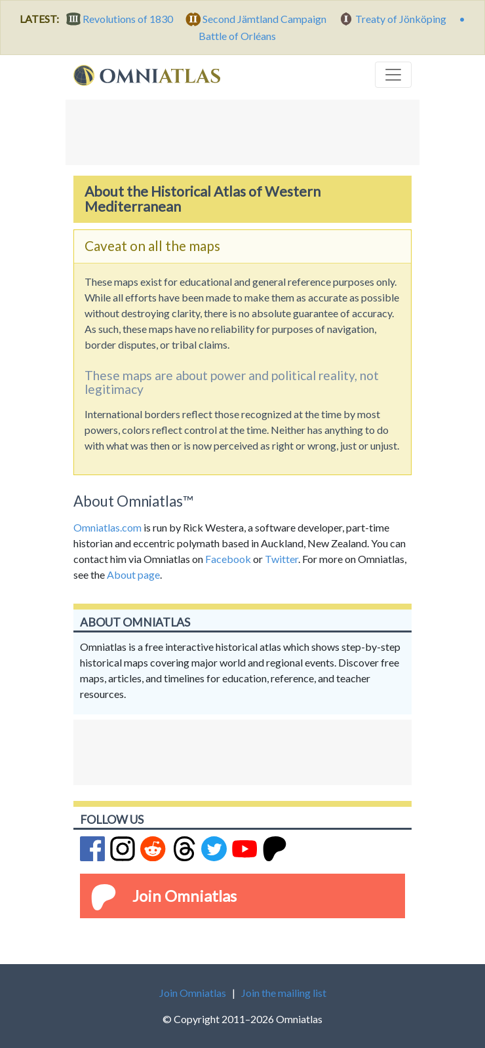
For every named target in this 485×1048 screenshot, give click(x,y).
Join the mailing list (283, 992)
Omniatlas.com (107, 527)
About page (133, 574)
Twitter (281, 559)
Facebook (228, 559)
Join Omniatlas (184, 895)
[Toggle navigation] (393, 75)
